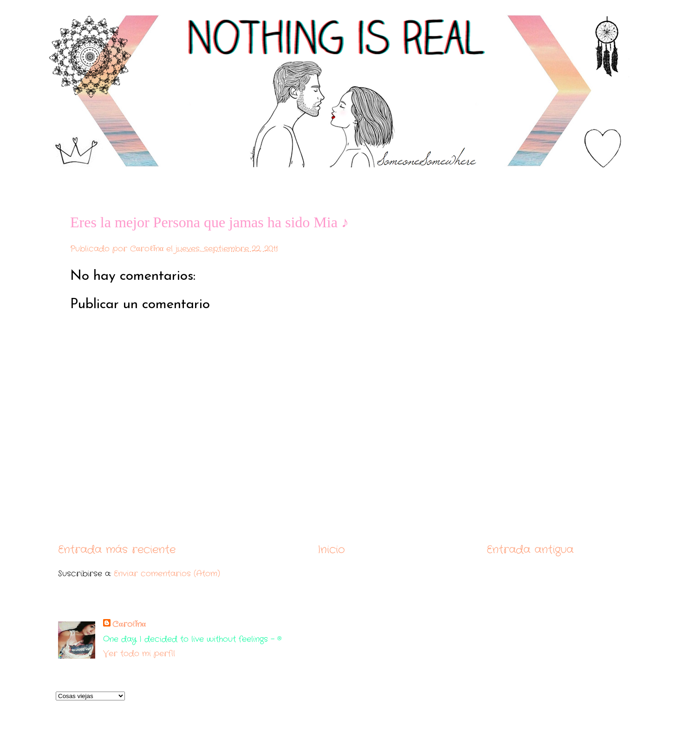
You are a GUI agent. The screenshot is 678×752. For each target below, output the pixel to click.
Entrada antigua (530, 549)
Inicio (331, 549)
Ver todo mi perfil (139, 653)
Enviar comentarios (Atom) (167, 573)
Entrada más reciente (117, 549)
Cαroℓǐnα (129, 624)
